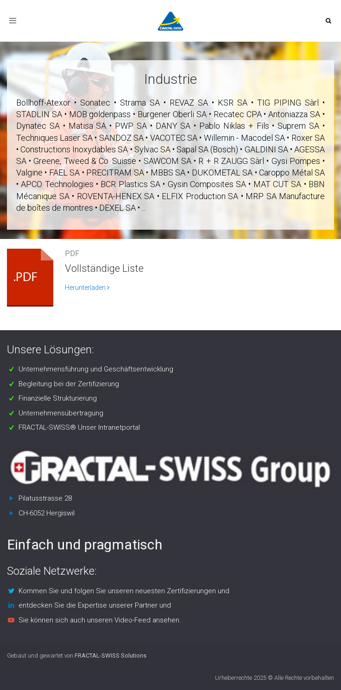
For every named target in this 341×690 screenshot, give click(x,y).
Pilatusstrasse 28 (45, 498)
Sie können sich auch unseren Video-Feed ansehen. (100, 620)
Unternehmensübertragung (61, 413)
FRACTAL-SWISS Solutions (110, 655)
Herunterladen (87, 287)
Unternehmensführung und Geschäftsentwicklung (96, 369)
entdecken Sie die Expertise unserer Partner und (95, 605)
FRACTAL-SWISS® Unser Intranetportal (79, 427)
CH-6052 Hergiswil (47, 513)
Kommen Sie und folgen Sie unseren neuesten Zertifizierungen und (124, 591)
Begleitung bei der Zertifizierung (69, 384)
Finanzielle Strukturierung (58, 398)
